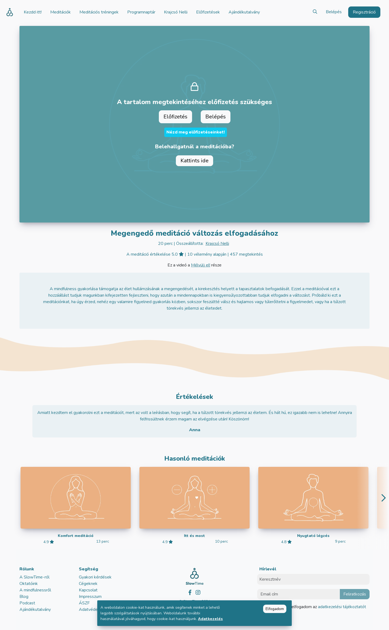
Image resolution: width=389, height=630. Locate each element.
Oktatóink (28, 584)
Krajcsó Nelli (217, 243)
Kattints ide (194, 160)
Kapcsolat (88, 590)
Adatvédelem (92, 609)
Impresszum (90, 597)
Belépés (334, 12)
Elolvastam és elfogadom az (315, 607)
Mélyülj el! (200, 265)
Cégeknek (88, 584)
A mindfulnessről (35, 590)
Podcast (27, 603)
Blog (23, 597)
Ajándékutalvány (35, 609)
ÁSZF (84, 603)
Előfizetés (175, 116)
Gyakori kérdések (95, 577)
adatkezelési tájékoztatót (341, 607)
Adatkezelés (210, 618)
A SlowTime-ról (34, 577)
